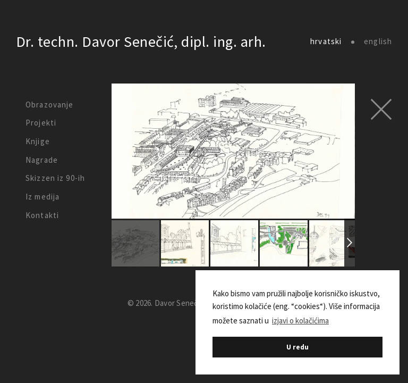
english (378, 42)
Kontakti (42, 215)
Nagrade (42, 160)
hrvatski (326, 42)
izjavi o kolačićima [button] (300, 320)
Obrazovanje (49, 104)
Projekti (41, 123)
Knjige (38, 141)
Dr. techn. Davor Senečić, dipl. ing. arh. (141, 41)
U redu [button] (297, 347)
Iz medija (43, 197)
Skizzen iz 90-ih (55, 178)
